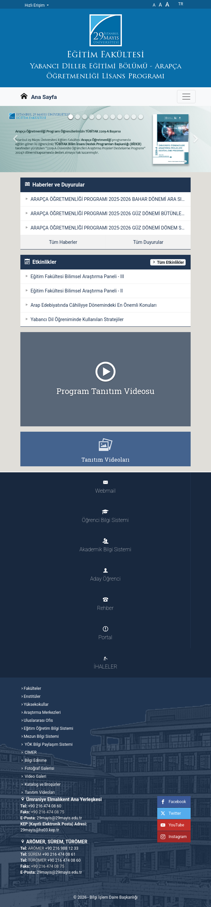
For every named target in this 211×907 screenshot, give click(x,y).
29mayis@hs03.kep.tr (39, 830)
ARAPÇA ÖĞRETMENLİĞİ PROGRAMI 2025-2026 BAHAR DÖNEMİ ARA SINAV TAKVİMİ (110, 199)
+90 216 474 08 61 (59, 854)
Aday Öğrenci (105, 575)
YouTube (170, 825)
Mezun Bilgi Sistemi (41, 736)
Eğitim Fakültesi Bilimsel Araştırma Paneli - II (76, 290)
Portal (105, 633)
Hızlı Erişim (35, 5)
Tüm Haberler (63, 242)
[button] (16, 139)
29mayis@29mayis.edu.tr (59, 818)
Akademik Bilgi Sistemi (105, 545)
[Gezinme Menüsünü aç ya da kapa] (186, 96)
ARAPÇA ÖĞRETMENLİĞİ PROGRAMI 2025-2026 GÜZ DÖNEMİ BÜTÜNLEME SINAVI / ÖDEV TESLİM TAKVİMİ (110, 213)
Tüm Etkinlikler (168, 262)
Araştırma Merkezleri (42, 712)
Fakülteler (32, 688)
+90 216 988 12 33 (61, 848)
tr (180, 4)
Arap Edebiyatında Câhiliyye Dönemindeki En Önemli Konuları (93, 305)
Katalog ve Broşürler (42, 784)
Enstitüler (32, 696)
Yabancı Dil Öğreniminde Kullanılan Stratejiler (76, 319)
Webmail (105, 487)
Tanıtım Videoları (39, 792)
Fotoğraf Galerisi (39, 768)
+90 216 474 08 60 (44, 806)
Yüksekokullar (36, 704)
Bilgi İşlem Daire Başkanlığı (113, 897)
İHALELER (105, 663)
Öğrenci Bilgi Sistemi (105, 516)
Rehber (105, 604)
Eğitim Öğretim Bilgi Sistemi (48, 728)
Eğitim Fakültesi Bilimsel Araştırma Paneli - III (76, 276)
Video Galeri (35, 776)
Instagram (172, 836)
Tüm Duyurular (148, 242)
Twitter (169, 813)
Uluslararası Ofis (38, 720)
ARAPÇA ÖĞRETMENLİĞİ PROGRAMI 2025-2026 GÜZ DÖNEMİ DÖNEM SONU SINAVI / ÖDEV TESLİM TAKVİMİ (110, 227)
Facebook (171, 801)
